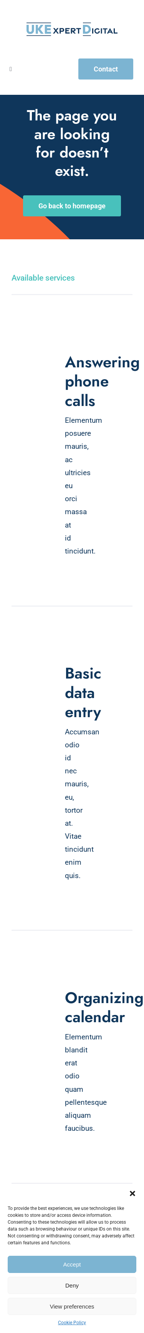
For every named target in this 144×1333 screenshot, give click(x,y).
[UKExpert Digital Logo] (72, 26)
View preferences (72, 1306)
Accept (72, 1264)
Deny (72, 1285)
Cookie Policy (72, 1322)
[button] (132, 1193)
